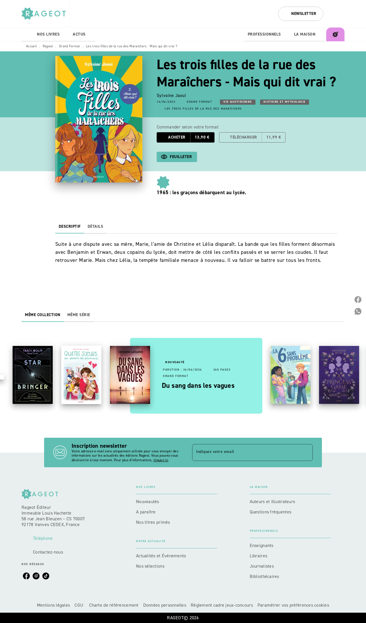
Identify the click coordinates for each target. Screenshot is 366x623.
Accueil (31, 46)
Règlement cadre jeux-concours (222, 605)
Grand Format (69, 46)
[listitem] (26, 576)
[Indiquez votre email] (245, 452)
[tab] (27, 34)
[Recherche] (337, 14)
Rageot (48, 46)
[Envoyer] (306, 452)
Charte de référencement (113, 605)
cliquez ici (161, 460)
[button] (300, 14)
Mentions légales (53, 605)
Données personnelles (164, 605)
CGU (79, 605)
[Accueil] (45, 13)
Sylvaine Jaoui (171, 95)
